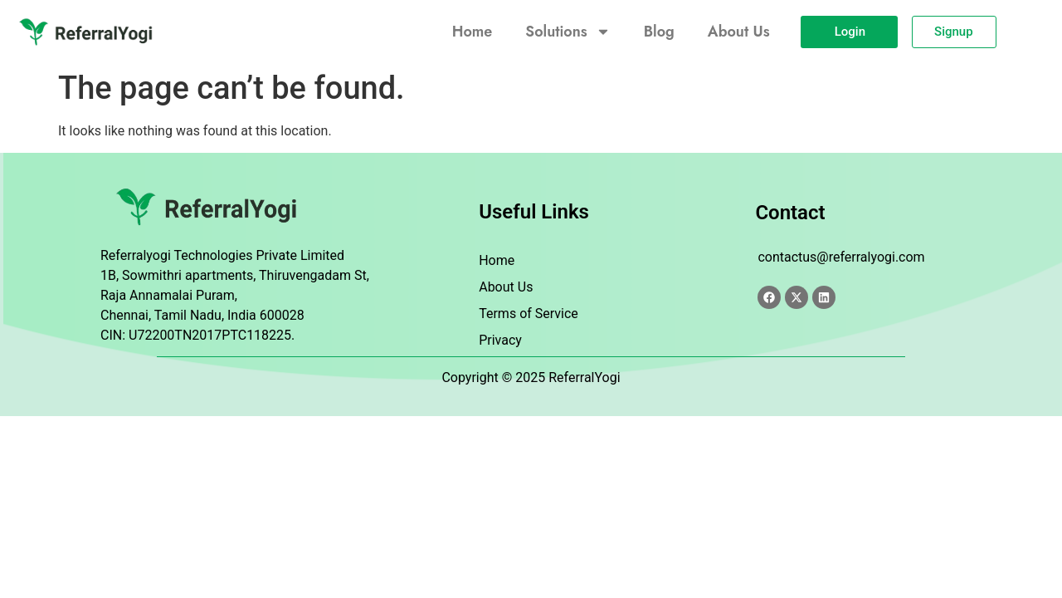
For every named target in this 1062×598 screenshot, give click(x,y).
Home (479, 31)
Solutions (575, 31)
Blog (665, 31)
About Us (746, 31)
